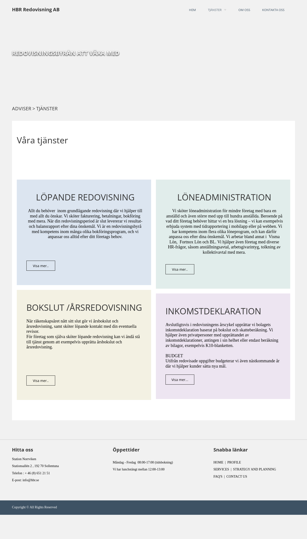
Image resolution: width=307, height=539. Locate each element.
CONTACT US (236, 476)
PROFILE (234, 462)
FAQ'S (217, 476)
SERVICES (221, 469)
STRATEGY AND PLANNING (254, 469)
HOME (218, 462)
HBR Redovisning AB (35, 9)
